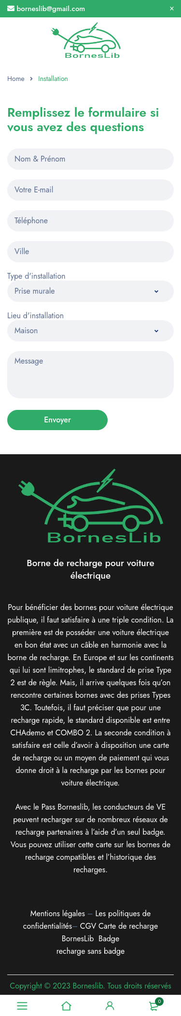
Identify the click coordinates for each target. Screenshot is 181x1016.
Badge (108, 938)
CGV (88, 926)
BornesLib (78, 938)
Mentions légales (57, 913)
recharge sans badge (90, 951)
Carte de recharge (128, 926)
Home (16, 78)
